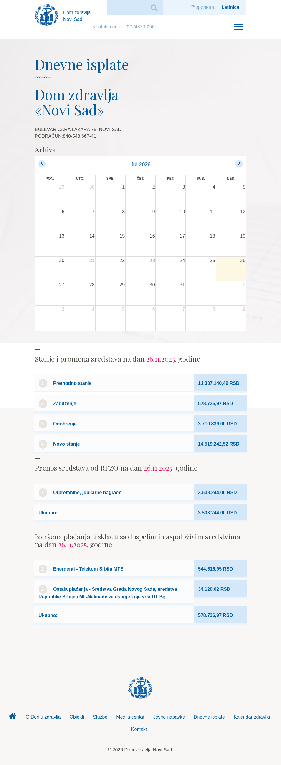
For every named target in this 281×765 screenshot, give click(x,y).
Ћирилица (202, 7)
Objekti (77, 716)
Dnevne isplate (209, 716)
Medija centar (130, 716)
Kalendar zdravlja (252, 716)
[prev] (42, 163)
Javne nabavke (169, 716)
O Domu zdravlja (43, 716)
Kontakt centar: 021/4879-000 (124, 26)
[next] (239, 163)
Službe (100, 716)
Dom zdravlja (12, 718)
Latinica (230, 7)
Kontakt (139, 729)
